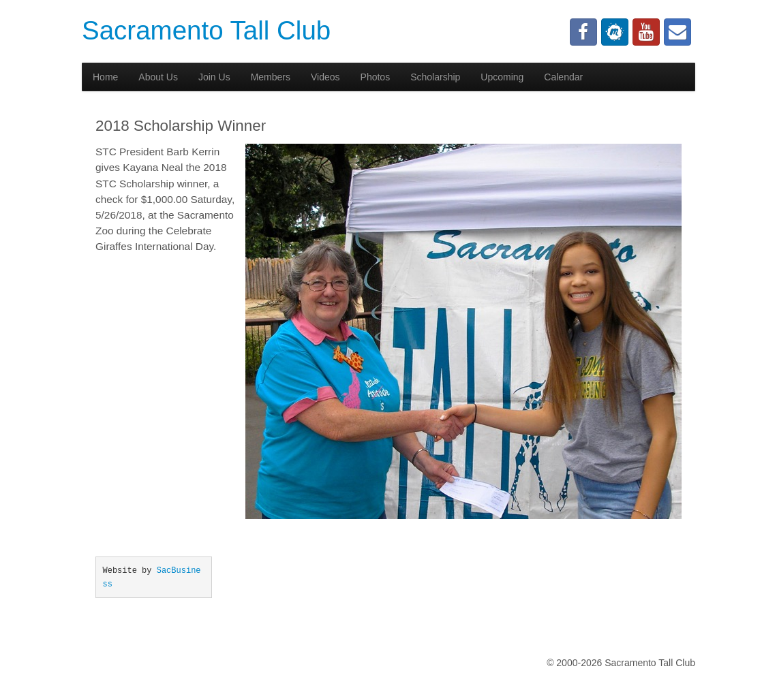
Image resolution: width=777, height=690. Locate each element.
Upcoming (502, 77)
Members (270, 77)
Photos (376, 77)
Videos (325, 77)
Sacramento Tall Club (206, 30)
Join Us (214, 77)
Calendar (563, 77)
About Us (158, 77)
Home (105, 77)
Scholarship (435, 77)
